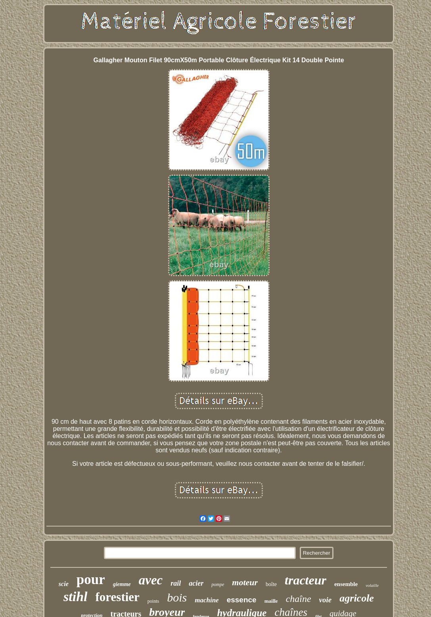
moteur (245, 582)
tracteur (305, 580)
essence (242, 600)
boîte (271, 584)
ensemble (346, 584)
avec (151, 580)
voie (325, 600)
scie (64, 583)
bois (177, 597)
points (153, 601)
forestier (118, 597)
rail (175, 583)
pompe (217, 584)
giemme (122, 584)
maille (271, 601)
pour (91, 579)
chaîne (298, 599)
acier (196, 583)
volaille (372, 585)
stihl (75, 596)
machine (206, 600)
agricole (356, 598)
